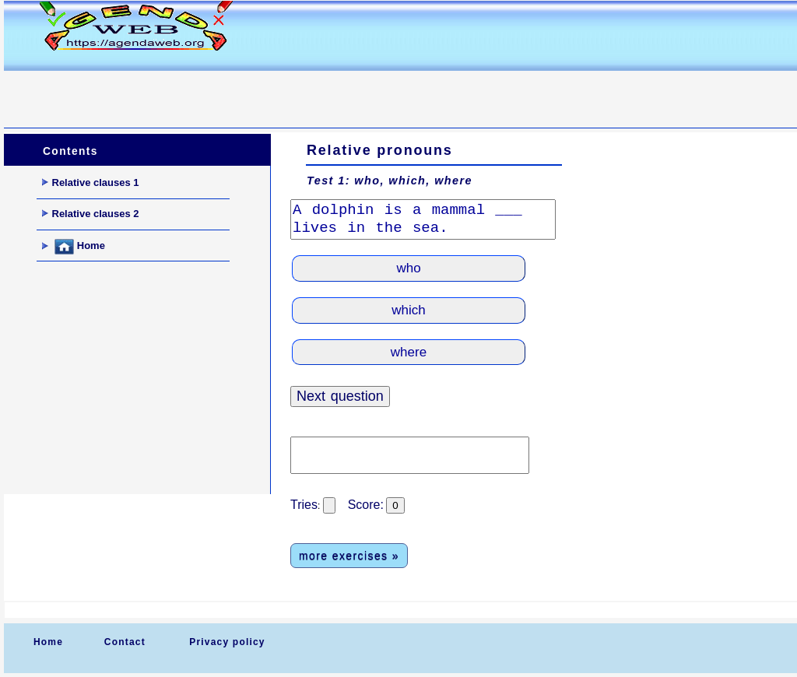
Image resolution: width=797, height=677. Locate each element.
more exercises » (349, 555)
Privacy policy (227, 642)
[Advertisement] (287, 90)
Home (73, 246)
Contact (125, 642)
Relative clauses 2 (90, 213)
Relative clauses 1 (90, 182)
